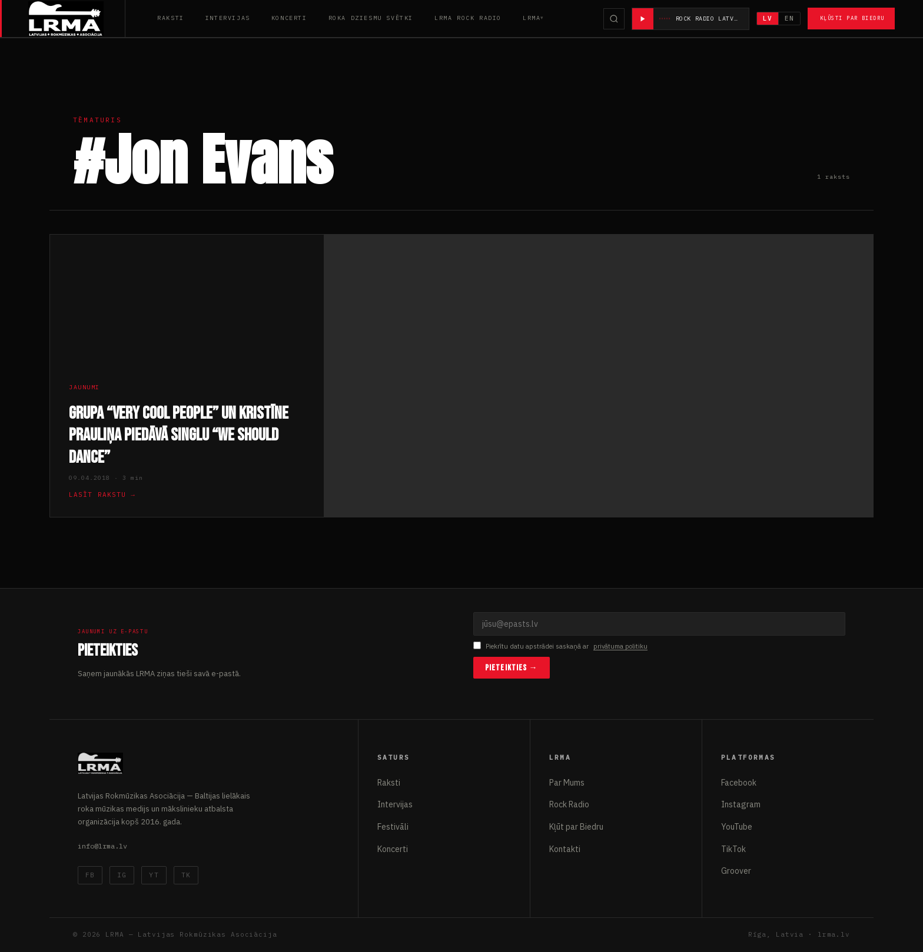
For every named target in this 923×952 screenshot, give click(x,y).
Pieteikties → (511, 668)
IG (122, 875)
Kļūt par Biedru (576, 826)
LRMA (531, 18)
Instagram (741, 804)
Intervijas (227, 18)
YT (153, 875)
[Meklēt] (614, 18)
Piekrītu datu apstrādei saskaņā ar (560, 647)
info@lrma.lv (102, 845)
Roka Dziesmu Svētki (370, 18)
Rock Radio (569, 804)
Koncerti (289, 18)
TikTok (733, 849)
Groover (736, 871)
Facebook (738, 782)
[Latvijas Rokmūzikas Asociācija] (76, 18)
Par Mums (567, 782)
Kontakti (564, 849)
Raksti (170, 18)
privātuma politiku (620, 646)
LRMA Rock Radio (468, 18)
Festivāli (393, 826)
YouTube (736, 826)
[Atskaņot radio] (642, 18)
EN (789, 18)
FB (90, 875)
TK (186, 875)
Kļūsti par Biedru (852, 18)
